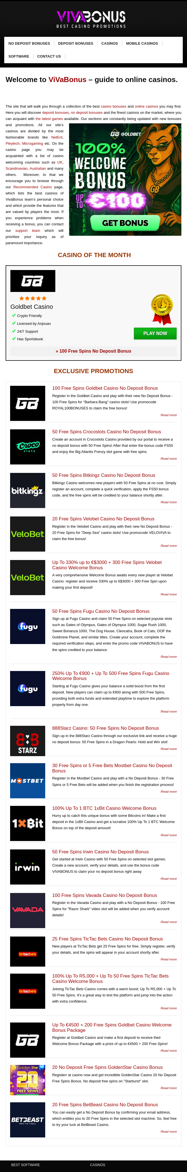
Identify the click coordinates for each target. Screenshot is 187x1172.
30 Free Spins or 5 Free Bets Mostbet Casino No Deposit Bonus (112, 768)
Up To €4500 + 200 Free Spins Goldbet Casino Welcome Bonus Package (112, 1027)
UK (59, 162)
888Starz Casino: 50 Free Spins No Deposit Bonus (105, 728)
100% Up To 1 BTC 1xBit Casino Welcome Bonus (104, 808)
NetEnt (57, 137)
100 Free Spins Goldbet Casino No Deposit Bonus (105, 388)
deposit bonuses (55, 112)
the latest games (49, 119)
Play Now (155, 333)
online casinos (146, 106)
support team (27, 230)
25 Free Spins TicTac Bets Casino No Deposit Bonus (107, 939)
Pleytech (13, 143)
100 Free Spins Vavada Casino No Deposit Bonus (104, 895)
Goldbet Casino (31, 306)
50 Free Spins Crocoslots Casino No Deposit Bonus (106, 431)
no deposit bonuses (87, 112)
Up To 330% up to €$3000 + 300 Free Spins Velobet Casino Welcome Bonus (107, 565)
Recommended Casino (32, 187)
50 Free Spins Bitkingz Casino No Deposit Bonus (103, 475)
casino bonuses (113, 106)
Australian (38, 168)
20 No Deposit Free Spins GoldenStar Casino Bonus (107, 1067)
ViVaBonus (67, 79)
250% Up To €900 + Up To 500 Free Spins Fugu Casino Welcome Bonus (110, 676)
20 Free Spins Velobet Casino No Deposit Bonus (103, 519)
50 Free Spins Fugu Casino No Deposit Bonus (100, 611)
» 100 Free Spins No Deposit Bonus (93, 351)
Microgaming (32, 143)
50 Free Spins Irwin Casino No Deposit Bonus (100, 851)
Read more (169, 415)
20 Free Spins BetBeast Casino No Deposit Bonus (105, 1104)
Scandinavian (17, 168)
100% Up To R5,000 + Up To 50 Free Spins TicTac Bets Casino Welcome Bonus (110, 978)
